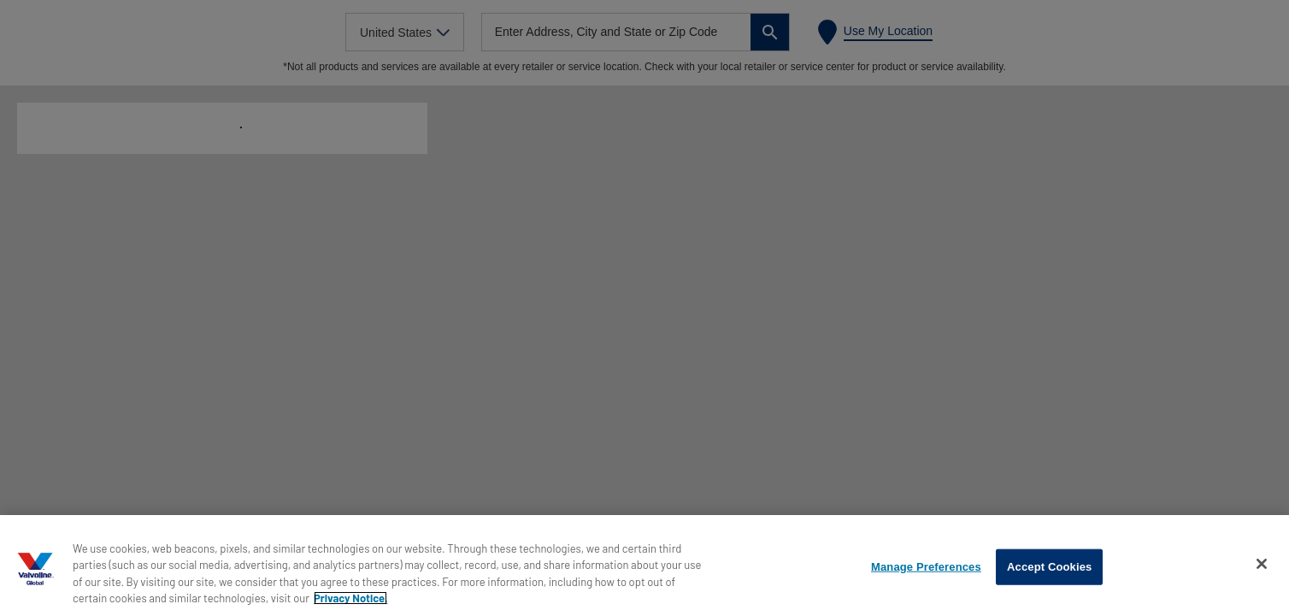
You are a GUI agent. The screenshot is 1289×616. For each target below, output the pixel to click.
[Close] (1261, 564)
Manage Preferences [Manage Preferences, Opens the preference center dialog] (926, 566)
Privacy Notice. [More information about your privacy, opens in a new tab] (351, 598)
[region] (644, 565)
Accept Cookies (1049, 566)
